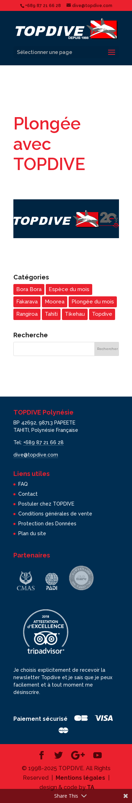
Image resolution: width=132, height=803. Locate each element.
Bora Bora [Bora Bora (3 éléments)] (29, 289)
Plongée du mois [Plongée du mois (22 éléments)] (92, 301)
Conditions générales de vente (55, 514)
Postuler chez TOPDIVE (46, 504)
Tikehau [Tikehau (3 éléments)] (75, 314)
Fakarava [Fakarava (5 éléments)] (27, 301)
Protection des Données (47, 523)
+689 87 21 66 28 (43, 442)
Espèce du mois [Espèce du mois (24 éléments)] (69, 289)
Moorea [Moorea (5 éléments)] (54, 301)
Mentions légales (80, 777)
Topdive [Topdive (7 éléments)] (102, 314)
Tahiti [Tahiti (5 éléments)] (51, 314)
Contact (28, 494)
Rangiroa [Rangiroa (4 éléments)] (27, 314)
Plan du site (32, 533)
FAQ (23, 484)
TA (90, 787)
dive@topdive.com (35, 455)
